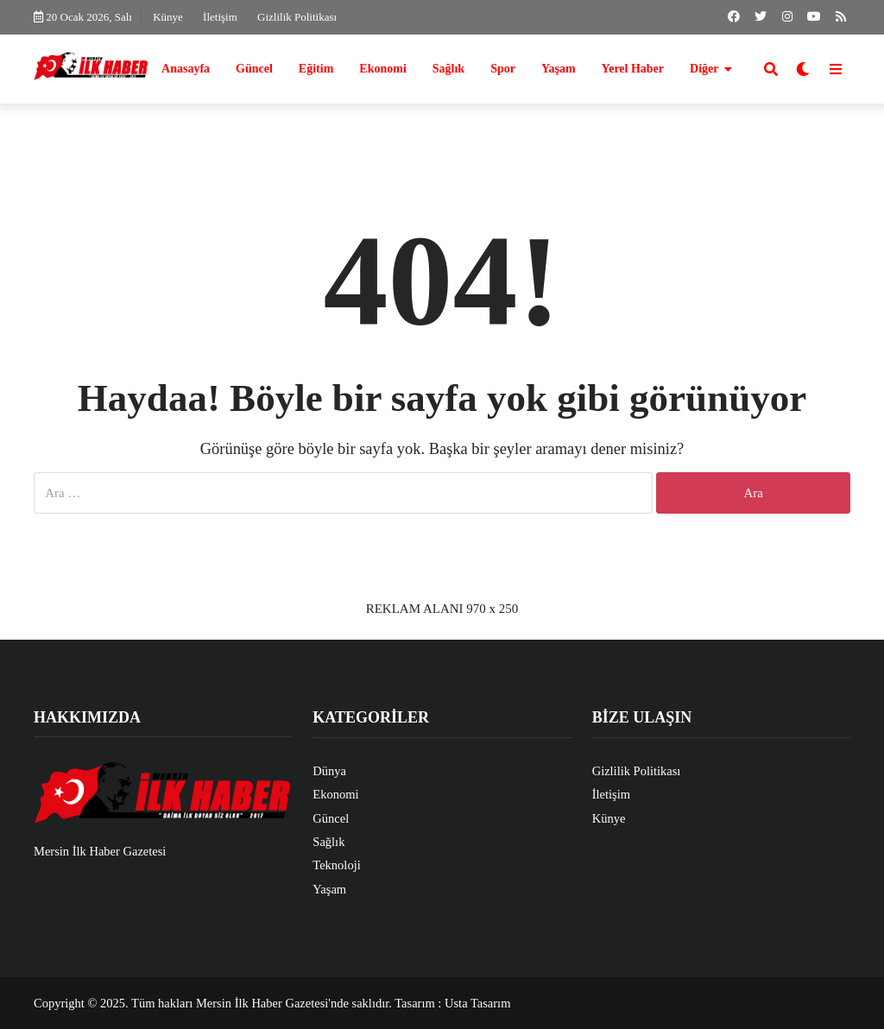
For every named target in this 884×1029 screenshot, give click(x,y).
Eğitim (316, 68)
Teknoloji (336, 865)
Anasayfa (185, 68)
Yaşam (558, 68)
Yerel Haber (633, 68)
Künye (168, 16)
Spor (502, 68)
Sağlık (448, 68)
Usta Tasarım (477, 1003)
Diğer (704, 68)
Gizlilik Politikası (297, 16)
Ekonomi (382, 68)
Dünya (329, 771)
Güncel (254, 68)
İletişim (220, 16)
